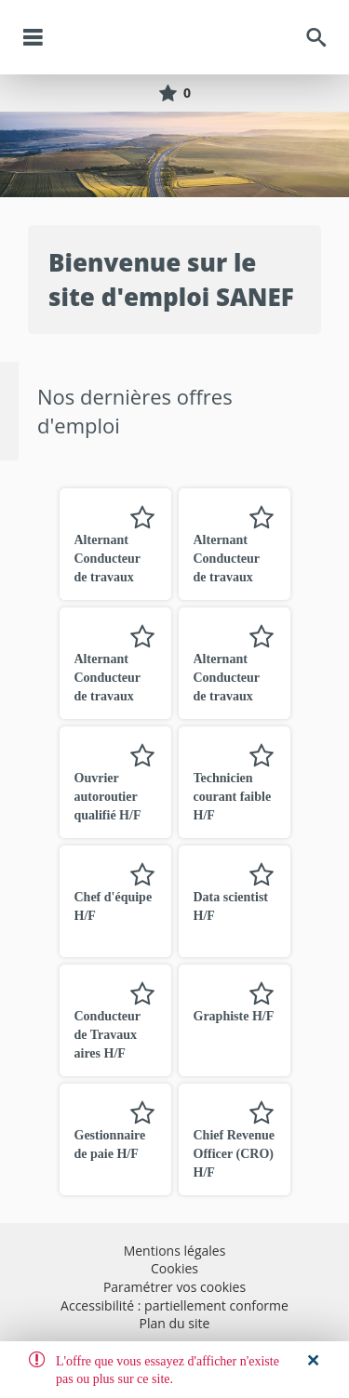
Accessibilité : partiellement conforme (174, 1305)
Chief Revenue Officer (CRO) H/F (234, 1153)
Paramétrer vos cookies (174, 1287)
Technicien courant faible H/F (233, 796)
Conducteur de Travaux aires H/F (107, 1034)
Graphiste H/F (234, 1016)
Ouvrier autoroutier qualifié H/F (107, 796)
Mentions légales (175, 1250)
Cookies (174, 1268)
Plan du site (175, 1323)
